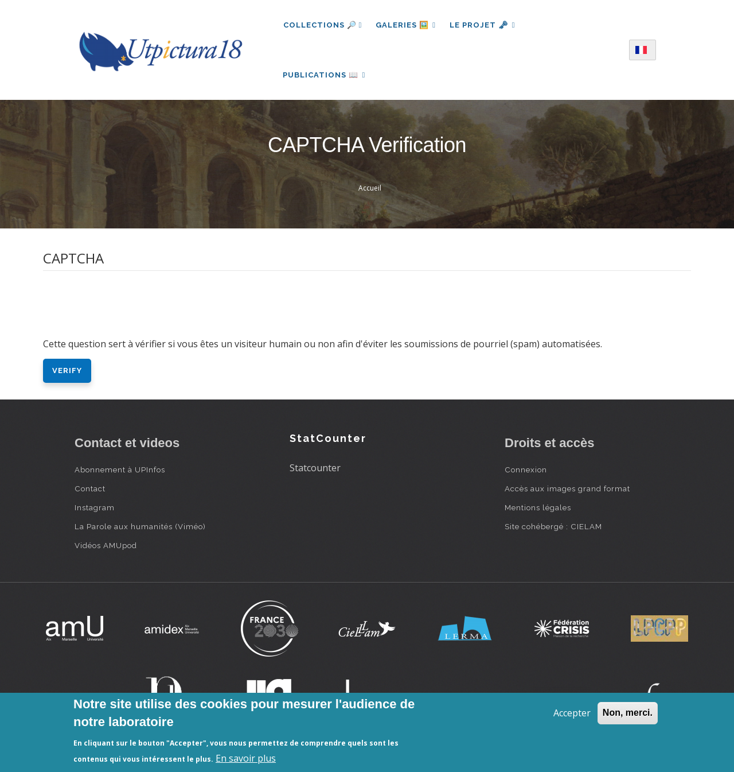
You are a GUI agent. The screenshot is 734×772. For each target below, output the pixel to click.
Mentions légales (538, 507)
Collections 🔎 (322, 25)
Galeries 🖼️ (406, 25)
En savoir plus (246, 758)
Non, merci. (628, 712)
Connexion (526, 469)
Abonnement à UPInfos (120, 469)
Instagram (95, 507)
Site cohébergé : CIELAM (553, 526)
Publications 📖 (324, 75)
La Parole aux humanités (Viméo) (140, 526)
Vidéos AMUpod (106, 545)
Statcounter (315, 467)
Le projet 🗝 (483, 25)
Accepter (572, 713)
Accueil (369, 188)
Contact (90, 488)
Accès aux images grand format (567, 488)
